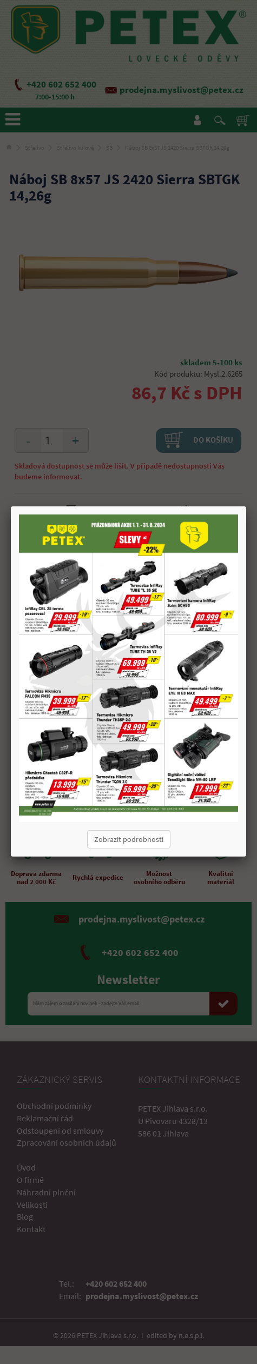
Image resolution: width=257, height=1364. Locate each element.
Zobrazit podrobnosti (128, 839)
